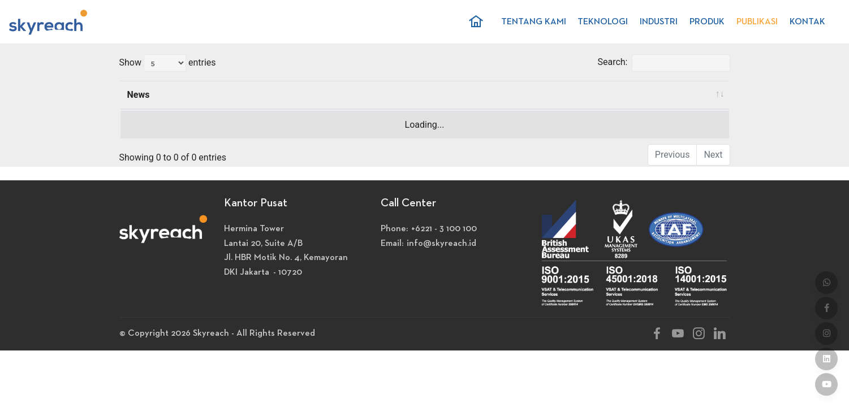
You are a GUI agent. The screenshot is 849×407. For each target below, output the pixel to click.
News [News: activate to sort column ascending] (138, 94)
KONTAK (807, 22)
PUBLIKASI (757, 22)
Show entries (167, 63)
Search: (663, 63)
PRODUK (707, 22)
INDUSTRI (659, 22)
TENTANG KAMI (533, 22)
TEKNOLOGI (603, 22)
